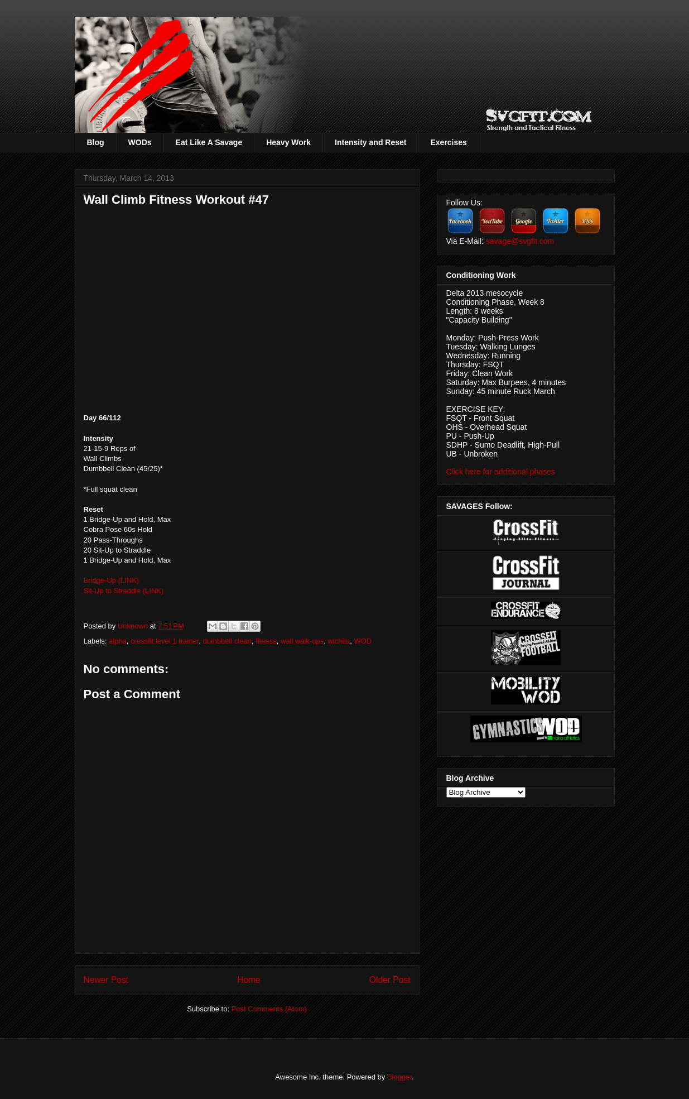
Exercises (448, 142)
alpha (118, 641)
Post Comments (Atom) (269, 1009)
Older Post (390, 980)
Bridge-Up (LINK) (111, 580)
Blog (95, 142)
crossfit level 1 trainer (165, 641)
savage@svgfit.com (520, 241)
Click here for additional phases (500, 471)
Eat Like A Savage (209, 142)
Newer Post (106, 980)
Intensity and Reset (370, 142)
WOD (363, 641)
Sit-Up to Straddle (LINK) (124, 591)
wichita (338, 641)
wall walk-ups (302, 641)
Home (249, 980)
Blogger (399, 1077)
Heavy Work (288, 142)
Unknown (134, 626)
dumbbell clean (227, 641)
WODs (140, 142)
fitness (266, 641)
